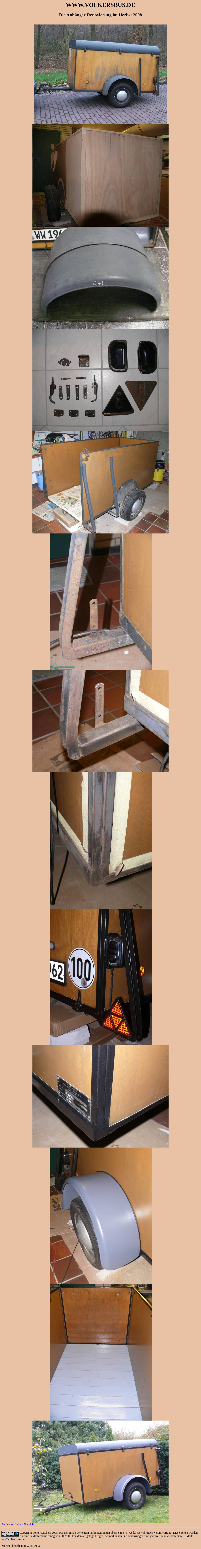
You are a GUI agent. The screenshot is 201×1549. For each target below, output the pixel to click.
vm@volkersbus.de (13, 1539)
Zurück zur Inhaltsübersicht (17, 1524)
